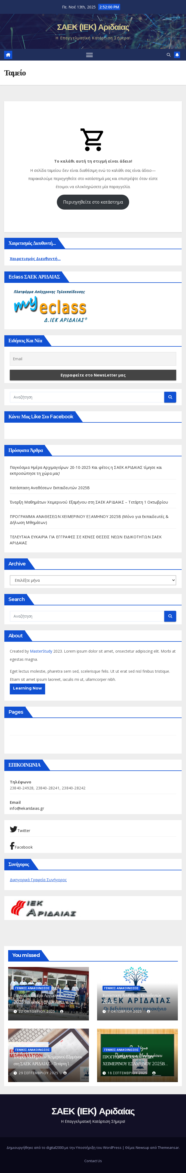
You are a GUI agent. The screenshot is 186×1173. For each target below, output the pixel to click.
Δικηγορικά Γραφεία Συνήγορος (38, 879)
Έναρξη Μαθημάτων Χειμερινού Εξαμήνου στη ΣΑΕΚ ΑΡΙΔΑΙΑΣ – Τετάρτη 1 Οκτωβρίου (89, 502)
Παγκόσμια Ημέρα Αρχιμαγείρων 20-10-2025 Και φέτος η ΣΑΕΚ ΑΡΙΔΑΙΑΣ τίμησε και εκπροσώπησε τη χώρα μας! (46, 1002)
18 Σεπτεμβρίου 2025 (128, 1073)
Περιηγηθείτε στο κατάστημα (93, 202)
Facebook (21, 846)
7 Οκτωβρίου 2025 (125, 1011)
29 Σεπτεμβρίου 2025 (39, 1073)
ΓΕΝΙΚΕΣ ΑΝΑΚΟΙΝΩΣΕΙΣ (32, 988)
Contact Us (93, 1160)
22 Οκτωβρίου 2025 (37, 1011)
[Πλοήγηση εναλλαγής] (89, 55)
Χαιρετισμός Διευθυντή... (35, 258)
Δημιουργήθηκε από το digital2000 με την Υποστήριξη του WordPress (64, 1147)
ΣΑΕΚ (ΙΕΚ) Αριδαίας (93, 27)
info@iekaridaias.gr (27, 808)
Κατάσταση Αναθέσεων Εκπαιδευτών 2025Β (50, 487)
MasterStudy (41, 651)
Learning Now (27, 688)
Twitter (20, 829)
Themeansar (168, 1147)
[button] (168, 54)
